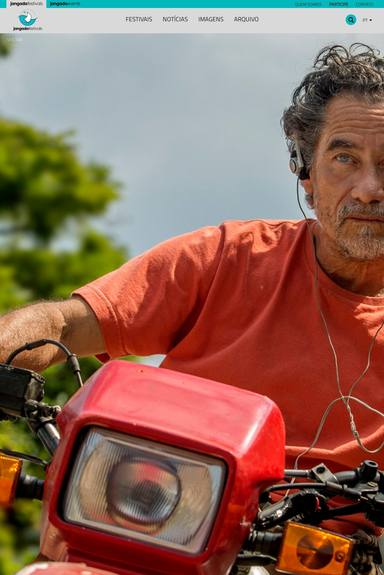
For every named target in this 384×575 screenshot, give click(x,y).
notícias (175, 19)
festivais (139, 19)
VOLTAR (15, 39)
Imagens (210, 19)
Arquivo (246, 19)
